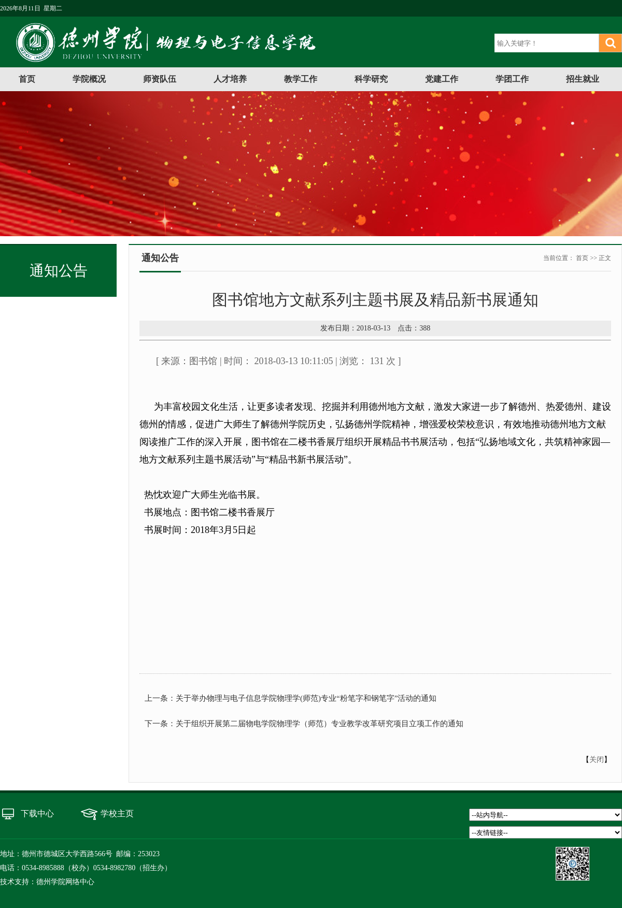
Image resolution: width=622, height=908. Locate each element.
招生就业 (582, 79)
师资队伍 (159, 79)
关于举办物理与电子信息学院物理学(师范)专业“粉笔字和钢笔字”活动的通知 (306, 698)
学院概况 (89, 79)
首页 (27, 79)
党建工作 (441, 79)
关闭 (596, 759)
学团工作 (512, 79)
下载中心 (37, 813)
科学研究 (371, 79)
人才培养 (230, 79)
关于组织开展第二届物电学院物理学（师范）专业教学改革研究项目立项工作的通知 (319, 723)
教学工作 (300, 79)
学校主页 (117, 813)
